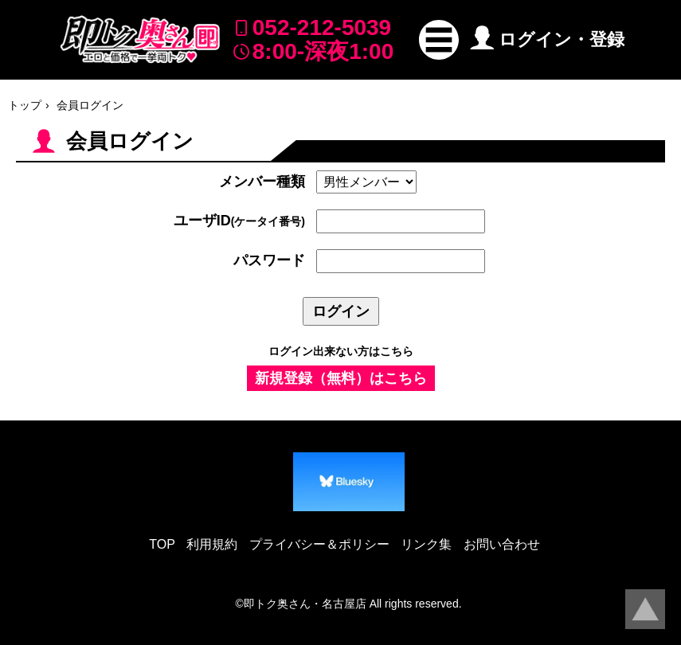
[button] (439, 40)
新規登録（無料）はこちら (341, 378)
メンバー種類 (262, 182)
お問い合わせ (502, 544)
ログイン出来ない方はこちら (340, 351)
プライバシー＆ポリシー (319, 544)
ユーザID (239, 221)
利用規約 (211, 544)
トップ (24, 105)
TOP (162, 544)
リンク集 (426, 544)
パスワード (269, 260)
